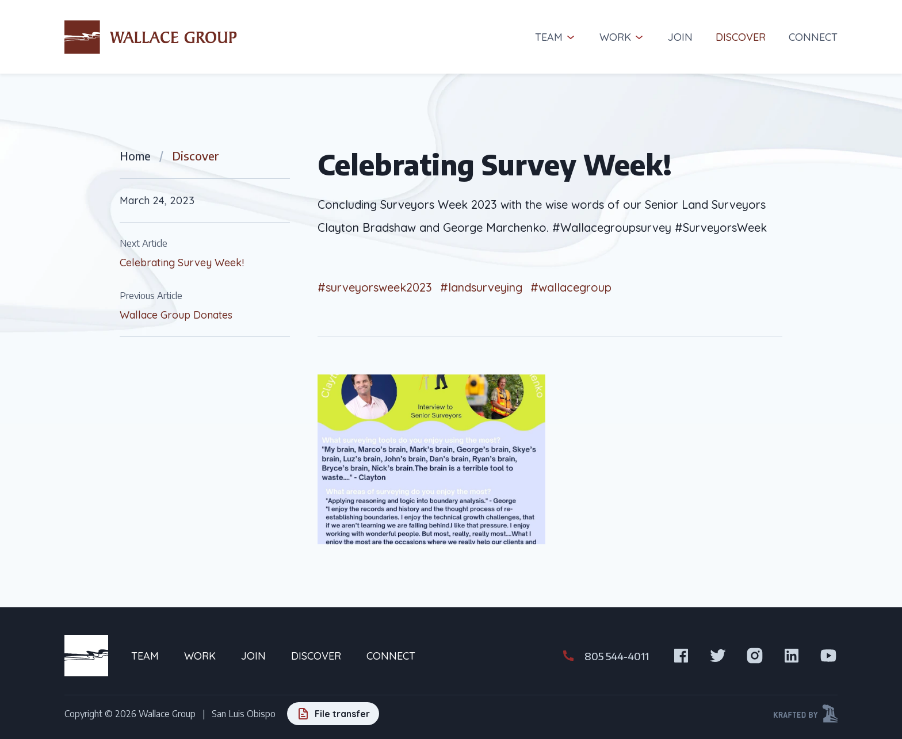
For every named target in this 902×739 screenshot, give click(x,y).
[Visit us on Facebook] (681, 655)
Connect (813, 37)
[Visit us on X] (718, 655)
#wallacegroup (570, 287)
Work (622, 37)
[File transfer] (333, 713)
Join (680, 37)
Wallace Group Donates (176, 314)
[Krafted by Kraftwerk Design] (806, 713)
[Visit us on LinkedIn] (791, 655)
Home (135, 155)
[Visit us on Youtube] (828, 655)
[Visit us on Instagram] (755, 655)
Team (555, 37)
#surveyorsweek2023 (375, 287)
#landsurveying (481, 287)
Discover (741, 37)
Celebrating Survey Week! (182, 262)
